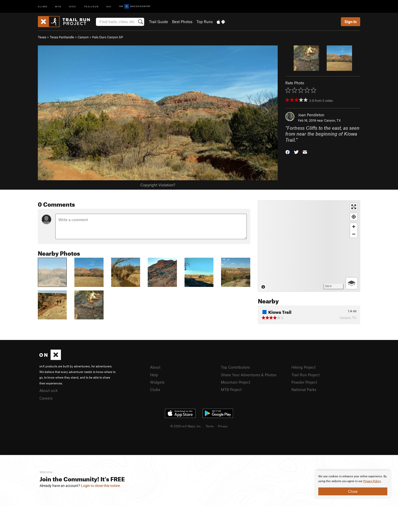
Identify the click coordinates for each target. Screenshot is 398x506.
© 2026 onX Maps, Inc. (185, 426)
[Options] (351, 283)
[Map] (309, 246)
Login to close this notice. (101, 486)
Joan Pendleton (311, 114)
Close (353, 491)
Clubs (155, 389)
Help (154, 374)
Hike (72, 6)
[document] (352, 484)
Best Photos (182, 21)
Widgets (157, 382)
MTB (58, 6)
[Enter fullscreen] (353, 206)
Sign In (350, 21)
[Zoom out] (353, 234)
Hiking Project (303, 367)
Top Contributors (235, 367)
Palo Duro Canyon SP (107, 37)
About (155, 367)
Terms (210, 426)
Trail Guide (158, 21)
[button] (287, 152)
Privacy (223, 426)
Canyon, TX (332, 120)
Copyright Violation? (157, 185)
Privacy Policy (372, 481)
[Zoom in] (353, 226)
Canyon (83, 37)
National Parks (303, 389)
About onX (48, 390)
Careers (46, 398)
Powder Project (304, 382)
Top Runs (204, 21)
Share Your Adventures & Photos (248, 374)
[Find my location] (353, 216)
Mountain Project (235, 382)
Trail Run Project (305, 374)
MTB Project (231, 389)
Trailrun (91, 6)
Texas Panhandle (62, 37)
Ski (109, 6)
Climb (42, 6)
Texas (42, 37)
